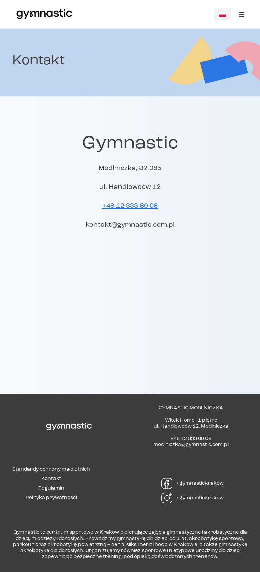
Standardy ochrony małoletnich (51, 469)
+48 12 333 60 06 (130, 206)
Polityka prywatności (51, 497)
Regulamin (51, 488)
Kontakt (51, 478)
